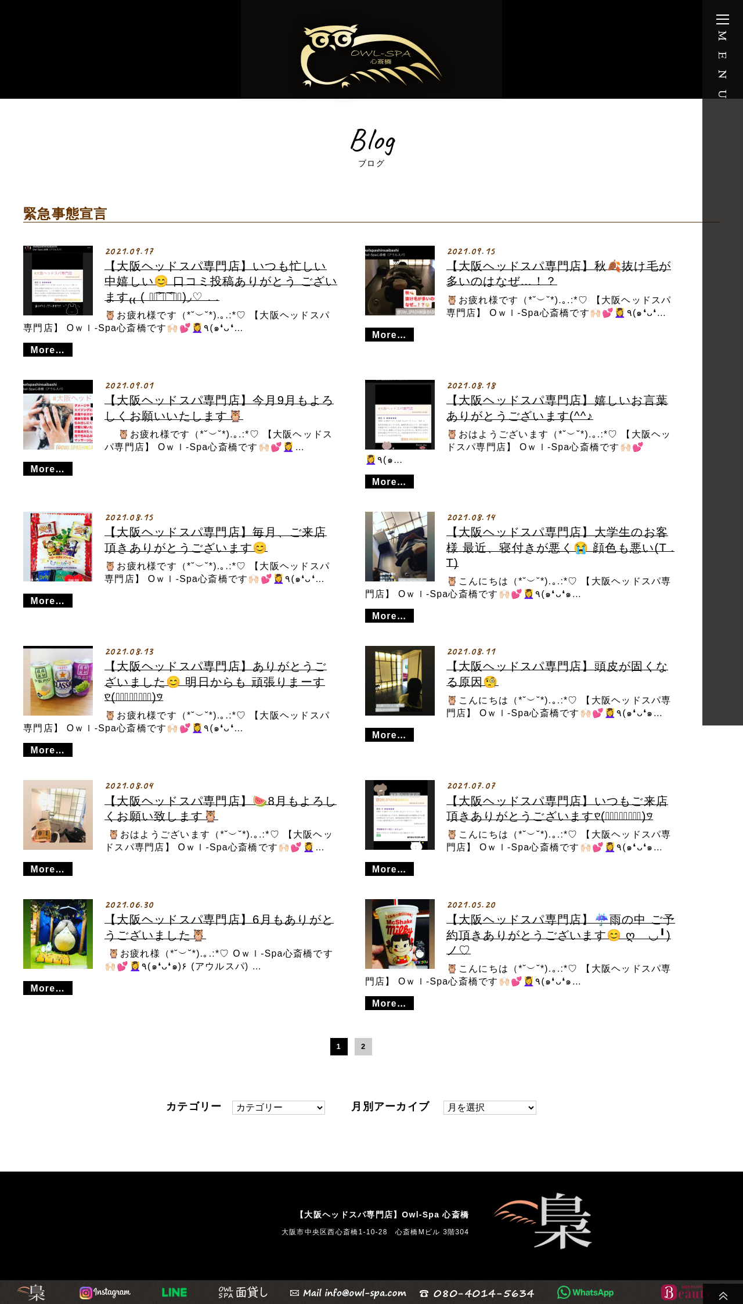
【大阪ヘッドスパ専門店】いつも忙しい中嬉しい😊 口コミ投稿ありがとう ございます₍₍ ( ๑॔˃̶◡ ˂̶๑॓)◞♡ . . (220, 281)
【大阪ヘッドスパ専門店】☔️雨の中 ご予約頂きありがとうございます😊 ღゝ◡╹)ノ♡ (561, 935)
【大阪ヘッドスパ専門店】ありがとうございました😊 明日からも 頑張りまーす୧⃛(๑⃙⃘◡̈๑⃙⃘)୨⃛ (215, 681)
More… (48, 350)
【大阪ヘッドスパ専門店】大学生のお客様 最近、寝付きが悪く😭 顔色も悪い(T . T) (560, 547)
